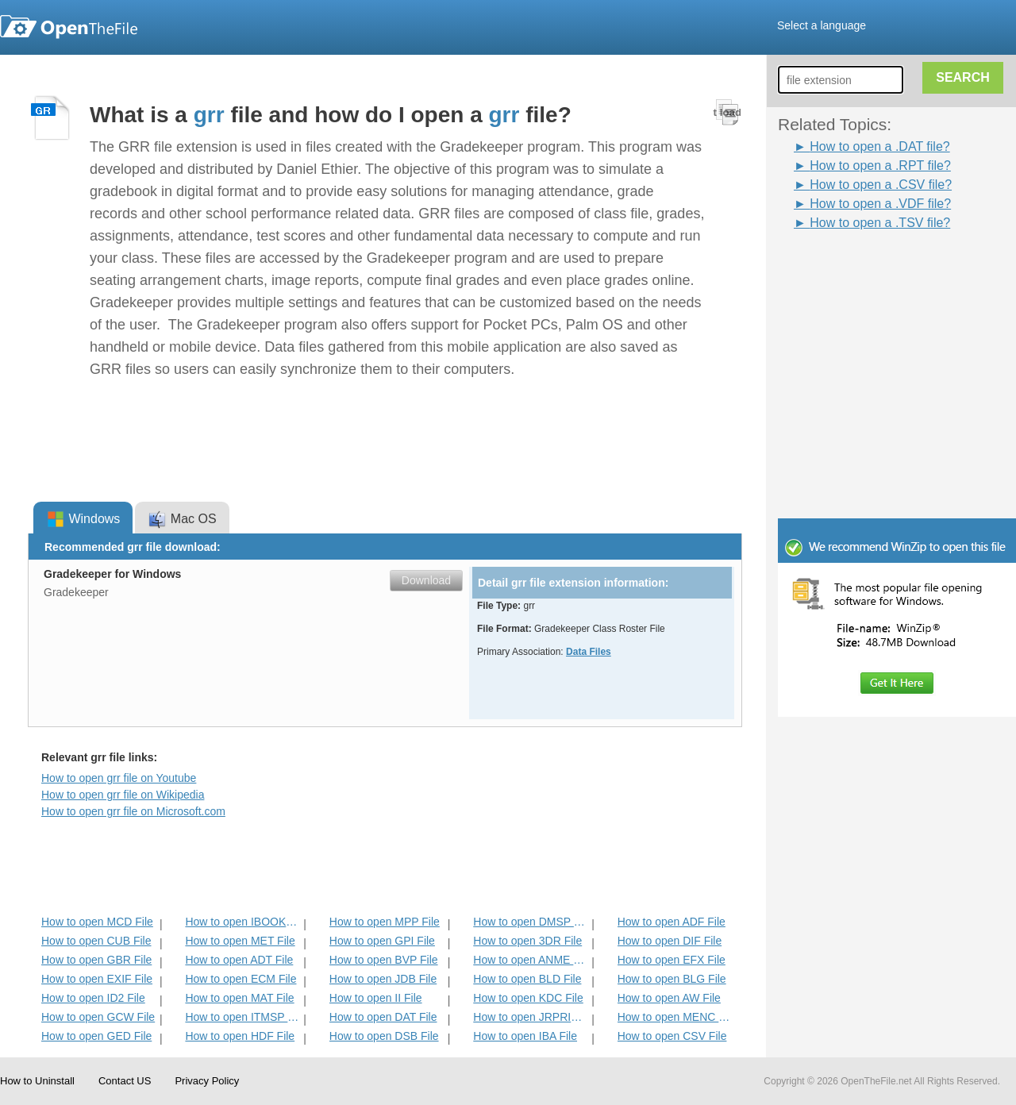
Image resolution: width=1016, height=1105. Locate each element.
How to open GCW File (98, 1017)
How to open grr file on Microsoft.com (133, 811)
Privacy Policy (207, 1081)
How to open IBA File (525, 1036)
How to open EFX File (671, 959)
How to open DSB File (384, 1036)
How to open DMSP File (530, 921)
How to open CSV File (672, 1036)
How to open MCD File (97, 921)
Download (426, 580)
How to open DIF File (670, 940)
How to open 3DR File (527, 940)
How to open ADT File (239, 959)
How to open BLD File (527, 978)
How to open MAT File (239, 997)
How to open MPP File (384, 921)
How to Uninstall (37, 1081)
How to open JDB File (383, 978)
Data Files (588, 651)
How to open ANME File (530, 959)
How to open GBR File (96, 959)
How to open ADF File (671, 921)
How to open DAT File (383, 1017)
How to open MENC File (675, 1017)
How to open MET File (239, 940)
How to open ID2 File (93, 997)
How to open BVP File (383, 959)
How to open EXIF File (96, 978)
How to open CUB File (96, 940)
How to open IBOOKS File (242, 921)
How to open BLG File (672, 978)
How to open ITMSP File (242, 1017)
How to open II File (375, 997)
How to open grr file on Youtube (118, 778)
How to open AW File (669, 997)
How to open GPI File (382, 940)
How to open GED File (96, 1036)
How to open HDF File (239, 1036)
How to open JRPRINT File (530, 1017)
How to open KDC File (528, 997)
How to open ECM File (240, 978)
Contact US (124, 1081)
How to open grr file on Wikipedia (122, 794)
